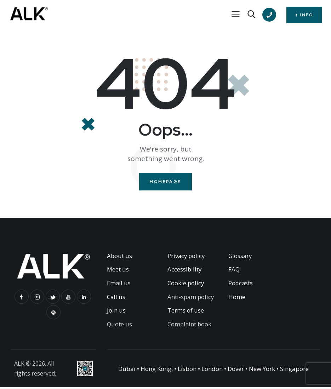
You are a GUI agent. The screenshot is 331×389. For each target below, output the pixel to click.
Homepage (165, 182)
